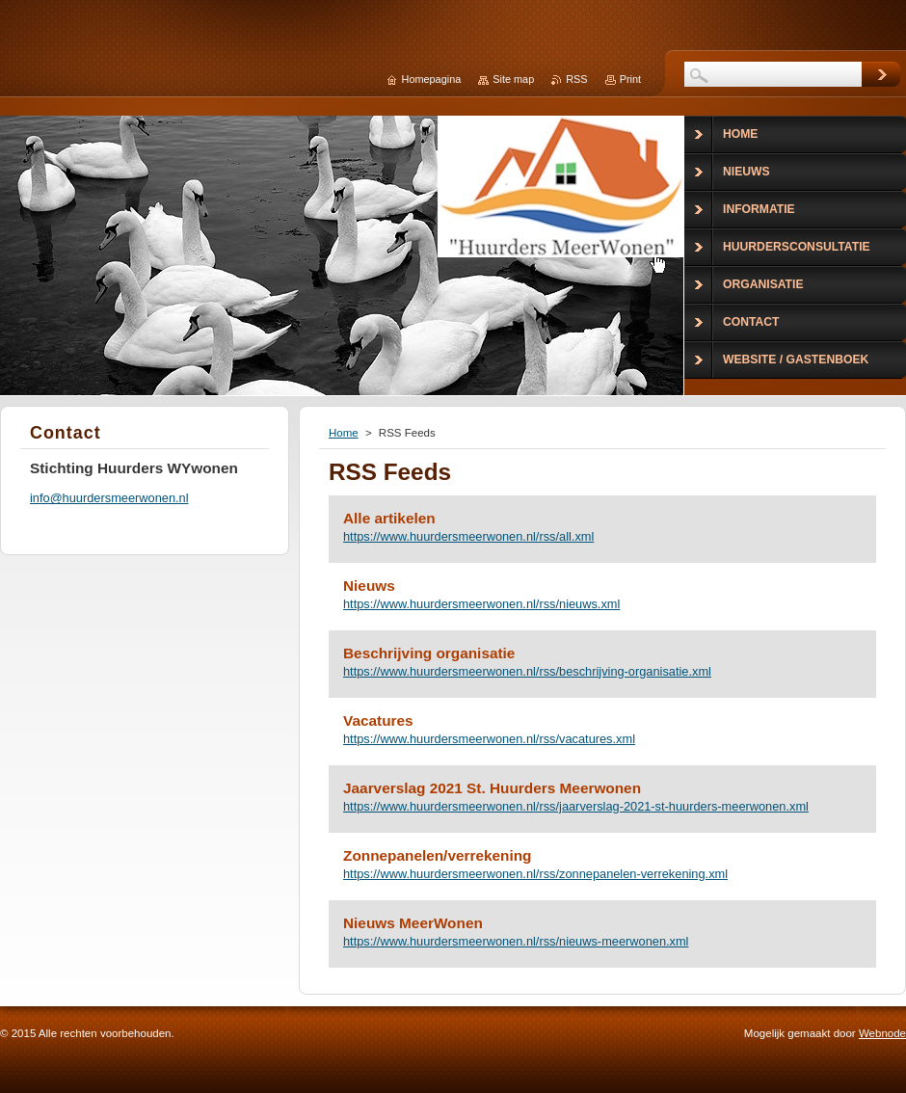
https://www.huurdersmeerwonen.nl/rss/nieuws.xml (481, 604)
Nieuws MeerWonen (413, 923)
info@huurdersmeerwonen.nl (109, 498)
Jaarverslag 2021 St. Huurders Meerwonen (492, 788)
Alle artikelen (389, 518)
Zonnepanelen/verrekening (437, 855)
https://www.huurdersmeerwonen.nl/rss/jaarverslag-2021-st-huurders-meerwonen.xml (576, 806)
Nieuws (369, 585)
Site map (513, 79)
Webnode (882, 1033)
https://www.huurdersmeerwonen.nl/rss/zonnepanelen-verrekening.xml (535, 873)
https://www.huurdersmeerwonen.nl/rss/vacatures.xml (489, 739)
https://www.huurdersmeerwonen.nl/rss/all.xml (468, 536)
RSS (576, 79)
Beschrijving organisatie (429, 653)
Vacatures (378, 720)
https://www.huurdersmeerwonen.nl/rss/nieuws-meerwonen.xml (515, 941)
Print (630, 79)
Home (344, 433)
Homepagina (432, 79)
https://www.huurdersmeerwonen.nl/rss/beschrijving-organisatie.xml (527, 671)
